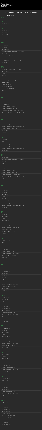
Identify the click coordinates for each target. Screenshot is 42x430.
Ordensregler (19, 12)
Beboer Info (27, 12)
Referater (34, 12)
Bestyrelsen (11, 12)
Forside (4, 12)
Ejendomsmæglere (12, 15)
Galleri (4, 15)
